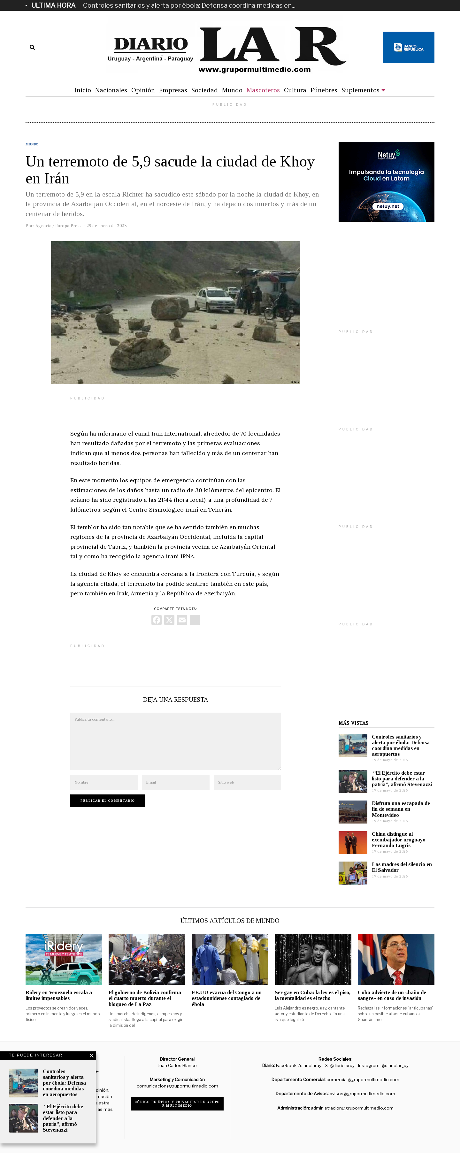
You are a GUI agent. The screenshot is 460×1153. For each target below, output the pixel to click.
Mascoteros (263, 90)
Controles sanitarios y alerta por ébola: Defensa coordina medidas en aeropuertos (401, 745)
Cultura (295, 90)
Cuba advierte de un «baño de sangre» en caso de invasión (392, 995)
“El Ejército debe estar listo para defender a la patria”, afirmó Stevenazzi (402, 778)
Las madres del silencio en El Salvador (402, 867)
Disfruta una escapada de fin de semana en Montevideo (401, 809)
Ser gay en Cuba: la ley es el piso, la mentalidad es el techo (312, 995)
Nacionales (111, 90)
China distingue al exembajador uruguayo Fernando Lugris (398, 839)
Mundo (232, 90)
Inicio (82, 90)
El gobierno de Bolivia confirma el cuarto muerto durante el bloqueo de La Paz (145, 998)
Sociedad (204, 90)
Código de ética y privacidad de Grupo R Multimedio (177, 1104)
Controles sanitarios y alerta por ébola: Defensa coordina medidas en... (189, 5)
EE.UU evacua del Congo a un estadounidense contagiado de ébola (227, 998)
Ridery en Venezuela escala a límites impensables (59, 995)
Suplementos (360, 90)
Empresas (173, 90)
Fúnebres (323, 90)
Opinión (143, 90)
